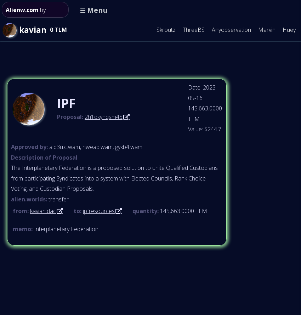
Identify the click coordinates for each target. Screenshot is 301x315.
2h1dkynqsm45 (104, 117)
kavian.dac (43, 211)
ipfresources (99, 211)
